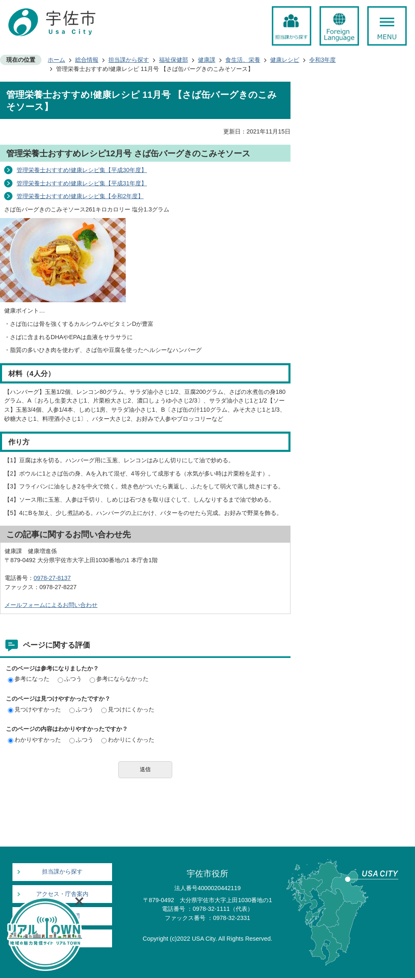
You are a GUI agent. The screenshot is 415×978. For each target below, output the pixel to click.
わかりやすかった (34, 739)
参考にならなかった (119, 678)
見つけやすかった (34, 709)
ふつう (70, 678)
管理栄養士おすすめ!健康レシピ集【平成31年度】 (82, 183)
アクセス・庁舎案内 (62, 894)
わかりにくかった (127, 739)
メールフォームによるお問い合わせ (51, 605)
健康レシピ (284, 59)
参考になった (28, 678)
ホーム (56, 59)
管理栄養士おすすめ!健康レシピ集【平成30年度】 (82, 170)
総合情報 (86, 59)
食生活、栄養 (242, 59)
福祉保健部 (173, 59)
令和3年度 (322, 59)
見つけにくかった (127, 709)
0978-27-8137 (52, 578)
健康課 (206, 59)
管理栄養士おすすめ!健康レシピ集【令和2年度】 (80, 196)
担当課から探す (128, 59)
